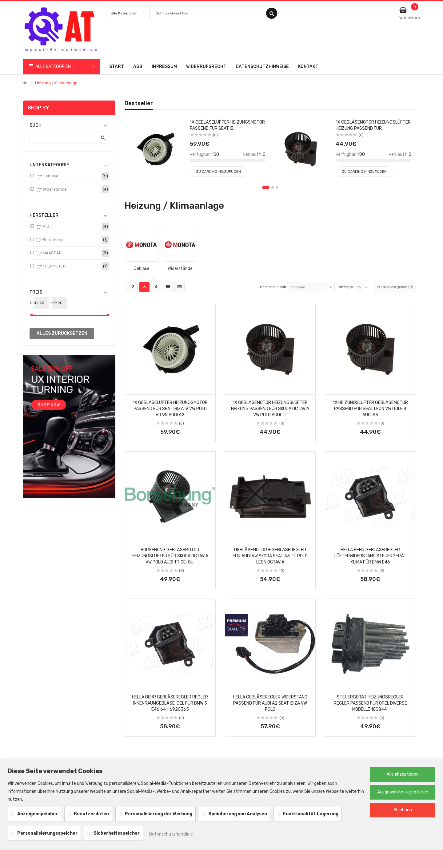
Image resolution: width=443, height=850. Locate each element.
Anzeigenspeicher (37, 813)
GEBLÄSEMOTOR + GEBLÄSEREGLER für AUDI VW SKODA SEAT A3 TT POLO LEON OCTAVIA (270, 556)
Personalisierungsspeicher (47, 833)
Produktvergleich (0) (395, 287)
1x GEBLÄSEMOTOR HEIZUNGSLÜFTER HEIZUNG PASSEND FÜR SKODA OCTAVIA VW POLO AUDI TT (270, 408)
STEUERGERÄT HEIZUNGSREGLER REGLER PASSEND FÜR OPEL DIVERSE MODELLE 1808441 (370, 703)
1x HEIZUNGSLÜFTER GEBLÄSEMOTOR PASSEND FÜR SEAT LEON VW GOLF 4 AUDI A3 (370, 408)
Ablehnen (402, 809)
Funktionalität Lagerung (310, 813)
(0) (181, 423)
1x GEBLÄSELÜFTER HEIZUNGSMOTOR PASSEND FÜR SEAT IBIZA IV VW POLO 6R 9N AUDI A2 (170, 408)
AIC (42, 227)
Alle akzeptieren (403, 774)
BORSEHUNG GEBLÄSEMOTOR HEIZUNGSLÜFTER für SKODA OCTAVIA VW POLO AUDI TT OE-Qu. (170, 556)
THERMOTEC (51, 266)
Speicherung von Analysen (237, 813)
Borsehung (50, 240)
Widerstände (51, 190)
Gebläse (47, 176)
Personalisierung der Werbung (158, 813)
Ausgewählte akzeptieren (402, 792)
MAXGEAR (49, 253)
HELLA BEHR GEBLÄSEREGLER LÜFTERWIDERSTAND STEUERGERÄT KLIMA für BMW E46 (370, 556)
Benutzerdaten (91, 813)
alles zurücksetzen (62, 333)
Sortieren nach (273, 287)
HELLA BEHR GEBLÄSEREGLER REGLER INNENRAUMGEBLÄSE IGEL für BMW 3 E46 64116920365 (170, 703)
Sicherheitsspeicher (117, 833)
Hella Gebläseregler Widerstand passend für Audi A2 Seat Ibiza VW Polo (270, 703)
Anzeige (346, 287)
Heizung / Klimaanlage (56, 83)
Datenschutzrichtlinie (171, 834)
